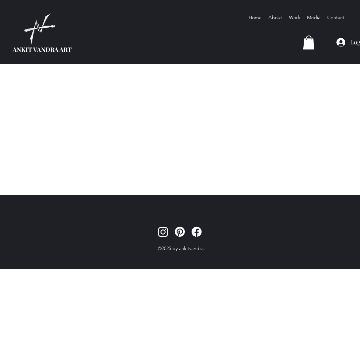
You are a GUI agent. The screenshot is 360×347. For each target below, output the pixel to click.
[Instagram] (163, 231)
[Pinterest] (179, 231)
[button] (309, 43)
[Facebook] (196, 231)
